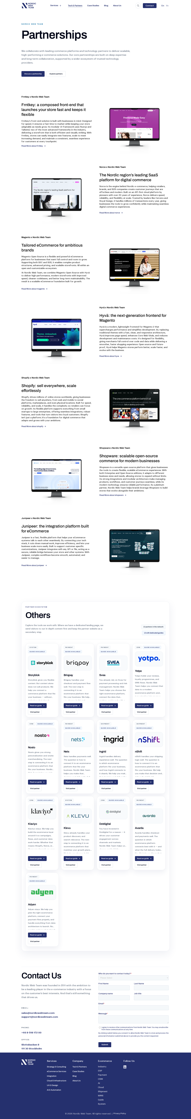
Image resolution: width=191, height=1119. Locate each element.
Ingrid (102, 751)
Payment (102, 1075)
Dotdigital (105, 823)
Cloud (101, 1087)
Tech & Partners (75, 6)
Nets (66, 751)
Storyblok (33, 675)
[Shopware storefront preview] (56, 481)
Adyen (32, 904)
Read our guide (37, 706)
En (162, 5)
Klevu (67, 828)
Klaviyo (32, 823)
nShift (138, 751)
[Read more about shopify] (33, 426)
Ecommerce (105, 1061)
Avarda (139, 828)
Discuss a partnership (33, 74)
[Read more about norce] (111, 212)
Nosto (31, 747)
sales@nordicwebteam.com (38, 1013)
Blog (106, 6)
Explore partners (56, 74)
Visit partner (35, 712)
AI (99, 1083)
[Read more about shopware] (112, 495)
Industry (102, 1066)
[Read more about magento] (34, 288)
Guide (101, 1100)
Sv (167, 5)
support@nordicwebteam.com (39, 1016)
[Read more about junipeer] (34, 565)
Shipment (102, 1091)
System (102, 1104)
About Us (117, 6)
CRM (100, 1079)
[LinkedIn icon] (124, 1066)
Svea (102, 675)
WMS (100, 1095)
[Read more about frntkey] (33, 146)
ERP (100, 1070)
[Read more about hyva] (110, 356)
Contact (150, 5)
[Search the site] (138, 5)
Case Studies (93, 6)
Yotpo (138, 670)
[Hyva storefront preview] (56, 341)
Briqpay (68, 675)
